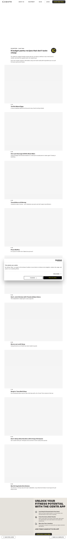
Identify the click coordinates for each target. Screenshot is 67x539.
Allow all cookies (53, 277)
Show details (56, 273)
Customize (33, 277)
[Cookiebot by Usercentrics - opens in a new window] (56, 260)
